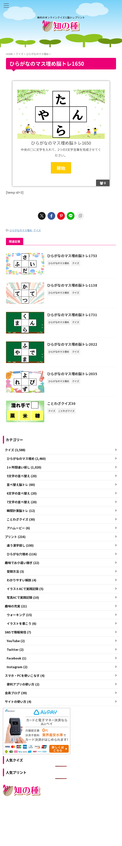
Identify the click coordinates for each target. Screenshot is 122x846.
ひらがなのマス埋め (20, 230)
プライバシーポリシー (69, 812)
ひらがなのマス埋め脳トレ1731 (72, 314)
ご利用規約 (47, 812)
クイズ (37, 230)
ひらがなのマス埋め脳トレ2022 (72, 344)
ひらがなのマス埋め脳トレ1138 (72, 285)
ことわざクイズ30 (61, 403)
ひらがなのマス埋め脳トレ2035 (72, 374)
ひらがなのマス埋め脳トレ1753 (72, 255)
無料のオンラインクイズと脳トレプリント (61, 820)
